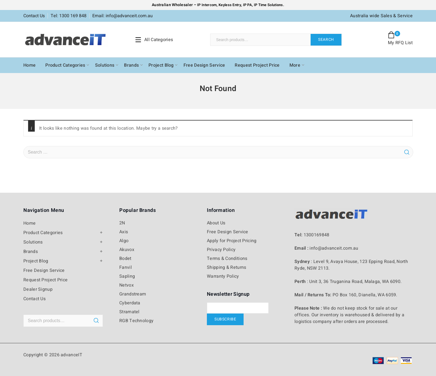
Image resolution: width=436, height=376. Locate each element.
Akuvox (126, 249)
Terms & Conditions (227, 258)
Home (29, 65)
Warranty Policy (223, 276)
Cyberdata (129, 303)
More (294, 65)
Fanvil (125, 267)
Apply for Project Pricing (232, 240)
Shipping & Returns (226, 267)
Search (326, 39)
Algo (123, 240)
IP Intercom (207, 4)
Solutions (105, 65)
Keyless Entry (229, 4)
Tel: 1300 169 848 (68, 16)
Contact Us (34, 16)
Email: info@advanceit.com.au (122, 16)
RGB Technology (136, 320)
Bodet (125, 258)
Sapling (127, 276)
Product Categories (65, 65)
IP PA (247, 4)
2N (122, 223)
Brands (131, 65)
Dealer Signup (38, 289)
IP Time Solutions (268, 4)
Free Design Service (204, 65)
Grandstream (132, 294)
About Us (216, 223)
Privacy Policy (221, 249)
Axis (123, 232)
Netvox (126, 285)
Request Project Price (257, 65)
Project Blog (161, 65)
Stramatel (129, 312)
